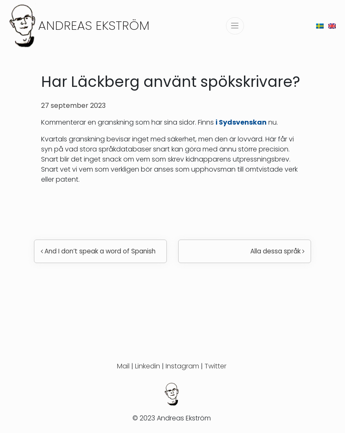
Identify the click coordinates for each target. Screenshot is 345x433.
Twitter (215, 366)
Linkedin (147, 366)
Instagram (182, 366)
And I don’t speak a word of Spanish (98, 251)
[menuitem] (320, 26)
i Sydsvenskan (241, 122)
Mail (123, 366)
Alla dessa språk (277, 251)
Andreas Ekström (94, 25)
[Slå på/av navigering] (235, 25)
